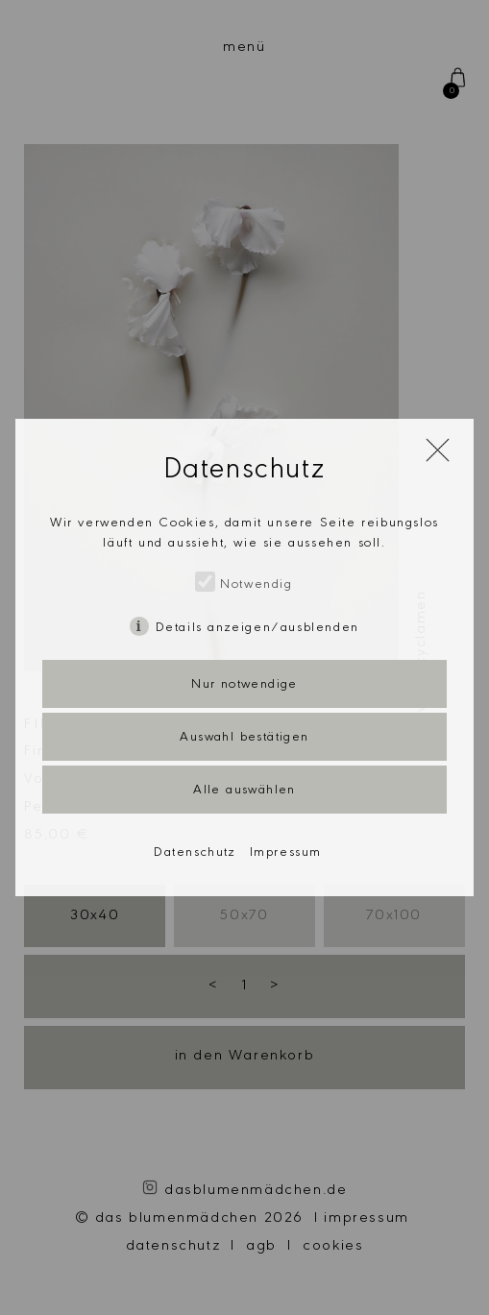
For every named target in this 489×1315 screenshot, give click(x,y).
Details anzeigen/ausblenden (257, 629)
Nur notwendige (244, 686)
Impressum (286, 854)
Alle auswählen (244, 791)
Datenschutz (195, 854)
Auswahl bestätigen (244, 738)
